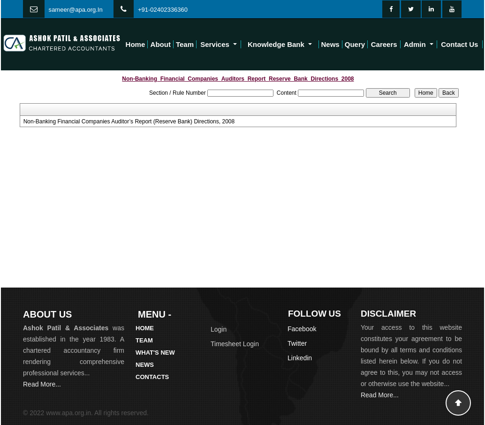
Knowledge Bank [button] (277, 44)
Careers (384, 44)
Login (219, 329)
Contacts (152, 376)
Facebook (302, 329)
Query (355, 44)
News (330, 44)
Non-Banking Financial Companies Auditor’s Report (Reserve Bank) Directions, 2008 (129, 121)
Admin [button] (416, 44)
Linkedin (300, 358)
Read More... (42, 384)
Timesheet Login (235, 344)
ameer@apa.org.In (77, 9)
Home (135, 44)
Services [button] (215, 44)
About (161, 44)
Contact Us (459, 44)
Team (185, 44)
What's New (155, 352)
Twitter (297, 343)
